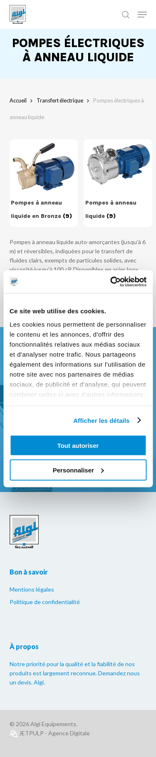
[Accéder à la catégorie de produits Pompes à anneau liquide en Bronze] (44, 183)
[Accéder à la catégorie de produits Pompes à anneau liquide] (118, 183)
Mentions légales (32, 589)
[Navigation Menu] (142, 14)
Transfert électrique (60, 100)
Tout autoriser (78, 445)
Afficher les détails (101, 420)
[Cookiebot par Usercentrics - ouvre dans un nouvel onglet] (111, 281)
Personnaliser (78, 469)
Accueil (18, 100)
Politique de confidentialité (45, 601)
